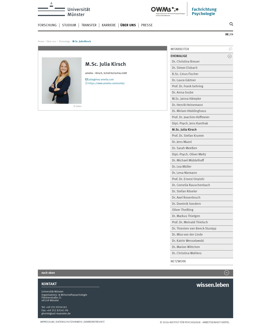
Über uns (51, 41)
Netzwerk (178, 261)
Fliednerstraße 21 (51, 297)
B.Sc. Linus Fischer (185, 74)
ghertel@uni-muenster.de (56, 313)
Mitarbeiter (180, 49)
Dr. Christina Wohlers (187, 253)
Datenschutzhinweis (69, 322)
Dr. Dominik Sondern (186, 203)
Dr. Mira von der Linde (187, 234)
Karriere (109, 25)
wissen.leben (213, 285)
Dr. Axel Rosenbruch (186, 197)
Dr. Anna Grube (182, 92)
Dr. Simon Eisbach (185, 67)
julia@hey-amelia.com (101, 79)
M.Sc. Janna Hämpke (186, 98)
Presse (147, 25)
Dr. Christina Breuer (186, 61)
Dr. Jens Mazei (182, 142)
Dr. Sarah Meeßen (184, 148)
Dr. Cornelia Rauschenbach (191, 185)
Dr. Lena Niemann (184, 173)
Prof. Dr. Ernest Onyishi (188, 179)
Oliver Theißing (182, 210)
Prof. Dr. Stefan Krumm (188, 135)
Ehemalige (64, 41)
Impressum (47, 322)
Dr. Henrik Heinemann (187, 105)
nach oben (48, 272)
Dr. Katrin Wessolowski (188, 240)
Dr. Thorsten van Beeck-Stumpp (194, 228)
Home (41, 41)
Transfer (88, 25)
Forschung (47, 25)
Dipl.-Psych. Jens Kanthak (190, 123)
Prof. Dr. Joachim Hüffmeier (190, 117)
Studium (69, 25)
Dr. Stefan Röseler (184, 191)
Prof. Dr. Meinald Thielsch (190, 222)
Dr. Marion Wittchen (186, 247)
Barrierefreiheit (94, 322)
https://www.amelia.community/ (106, 83)
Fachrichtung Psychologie (204, 11)
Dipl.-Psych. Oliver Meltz (189, 154)
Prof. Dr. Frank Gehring (187, 86)
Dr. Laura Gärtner (184, 80)
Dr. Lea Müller (181, 166)
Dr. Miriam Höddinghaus (189, 111)
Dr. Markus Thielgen (186, 216)
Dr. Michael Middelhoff (188, 160)
